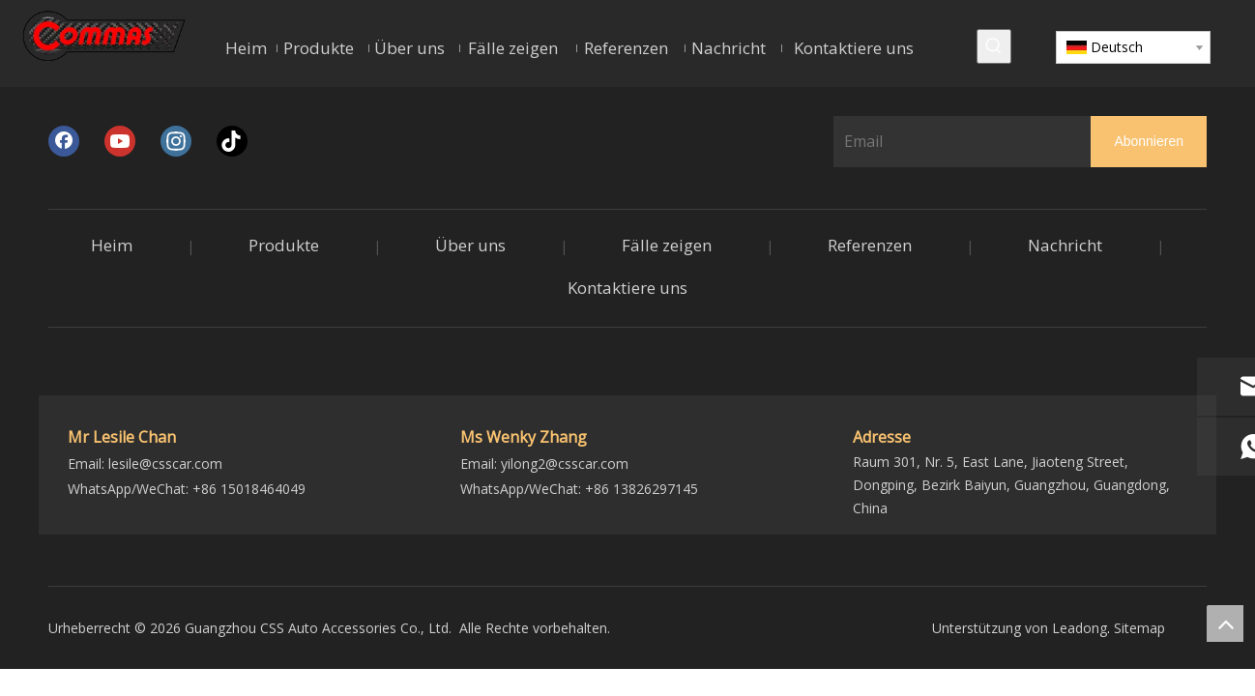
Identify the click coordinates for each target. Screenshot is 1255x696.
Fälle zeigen (667, 245)
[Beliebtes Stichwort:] (994, 46)
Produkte (283, 245)
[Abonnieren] (1149, 141)
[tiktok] (232, 141)
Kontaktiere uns (627, 287)
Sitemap (1139, 628)
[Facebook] (63, 141)
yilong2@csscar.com (564, 463)
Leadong (1079, 628)
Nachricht (1065, 245)
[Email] (958, 141)
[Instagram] (176, 141)
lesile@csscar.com (165, 463)
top (1225, 623)
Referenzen (870, 245)
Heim (111, 245)
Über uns (470, 245)
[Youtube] (119, 141)
